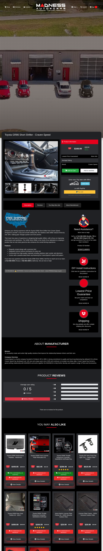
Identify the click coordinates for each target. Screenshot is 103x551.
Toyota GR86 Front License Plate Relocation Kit (39, 456)
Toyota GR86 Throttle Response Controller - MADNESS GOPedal (39, 515)
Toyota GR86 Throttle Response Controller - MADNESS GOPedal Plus (63, 457)
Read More (84, 303)
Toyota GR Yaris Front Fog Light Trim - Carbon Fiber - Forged (87, 457)
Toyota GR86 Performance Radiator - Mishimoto (15, 456)
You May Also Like (54, 205)
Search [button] (83, 7)
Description (27, 205)
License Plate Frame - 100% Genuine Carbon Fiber (88, 514)
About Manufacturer (72, 205)
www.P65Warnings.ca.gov (53, 271)
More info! (94, 156)
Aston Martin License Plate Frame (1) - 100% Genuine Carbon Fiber (63, 515)
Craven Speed (92, 164)
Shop (7, 7)
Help (75, 7)
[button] (55, 161)
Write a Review (27, 399)
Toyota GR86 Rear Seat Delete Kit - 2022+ (15, 514)
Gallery (26, 7)
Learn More (85, 183)
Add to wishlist (89, 170)
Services (17, 7)
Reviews (40, 205)
